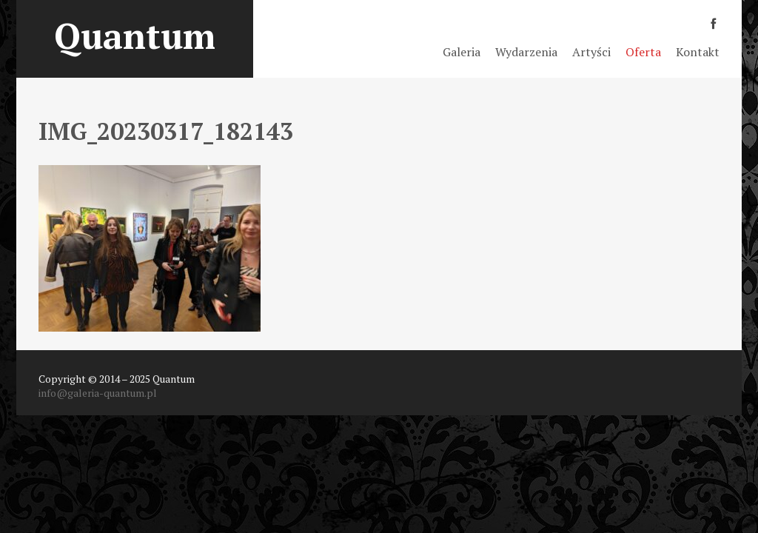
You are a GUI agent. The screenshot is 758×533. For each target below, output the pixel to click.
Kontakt (698, 52)
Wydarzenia (526, 52)
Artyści (591, 52)
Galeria (461, 52)
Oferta (643, 52)
